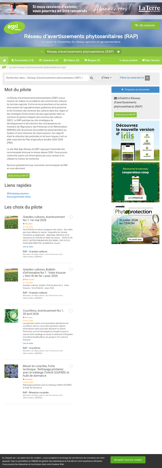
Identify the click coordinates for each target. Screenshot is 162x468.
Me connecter (144, 25)
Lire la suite (28, 247)
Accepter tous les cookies (128, 459)
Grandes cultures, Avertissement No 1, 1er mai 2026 (44, 218)
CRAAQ (34, 461)
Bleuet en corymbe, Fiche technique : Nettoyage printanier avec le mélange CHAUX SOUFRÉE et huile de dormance (46, 370)
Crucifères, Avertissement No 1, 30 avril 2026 (43, 312)
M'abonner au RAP (18, 175)
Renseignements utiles (19, 196)
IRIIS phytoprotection (18, 193)
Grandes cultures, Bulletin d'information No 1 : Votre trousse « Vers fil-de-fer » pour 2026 (44, 272)
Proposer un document (135, 89)
